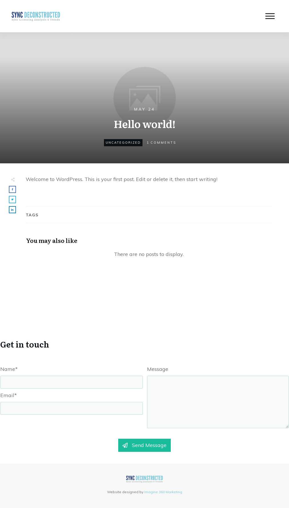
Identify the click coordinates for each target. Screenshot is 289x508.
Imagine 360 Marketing (163, 492)
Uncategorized (123, 143)
